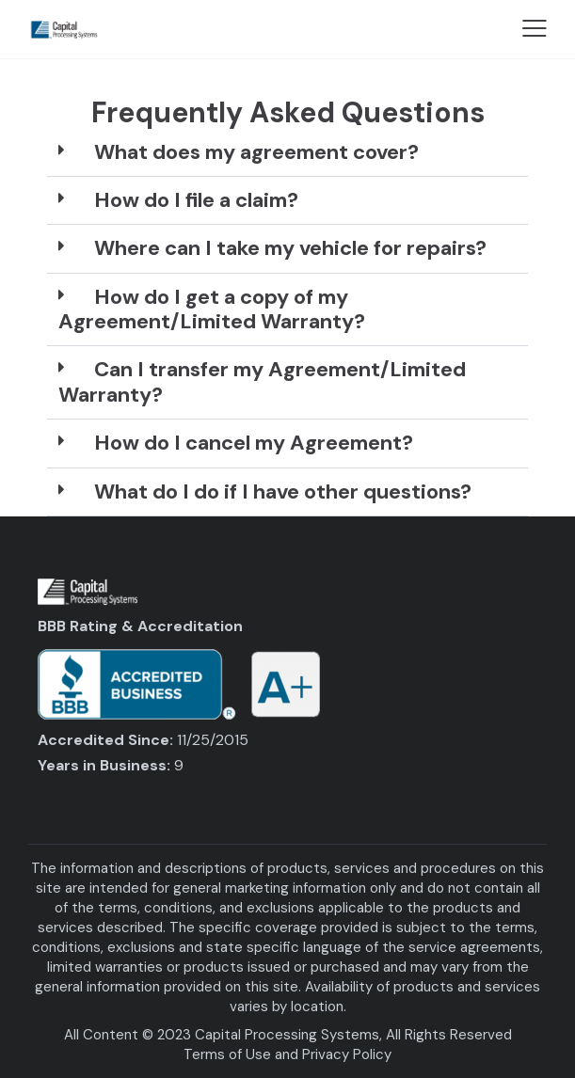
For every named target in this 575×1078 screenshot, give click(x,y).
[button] (287, 153)
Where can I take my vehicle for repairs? (290, 248)
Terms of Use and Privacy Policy (287, 1054)
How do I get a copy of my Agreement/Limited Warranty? (211, 309)
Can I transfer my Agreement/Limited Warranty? (262, 381)
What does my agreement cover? (256, 152)
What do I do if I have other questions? (282, 491)
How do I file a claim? (196, 200)
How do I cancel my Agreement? (253, 442)
